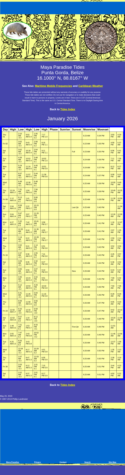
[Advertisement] (63, 7)
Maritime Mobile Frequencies (53, 86)
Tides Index (67, 109)
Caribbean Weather (90, 86)
